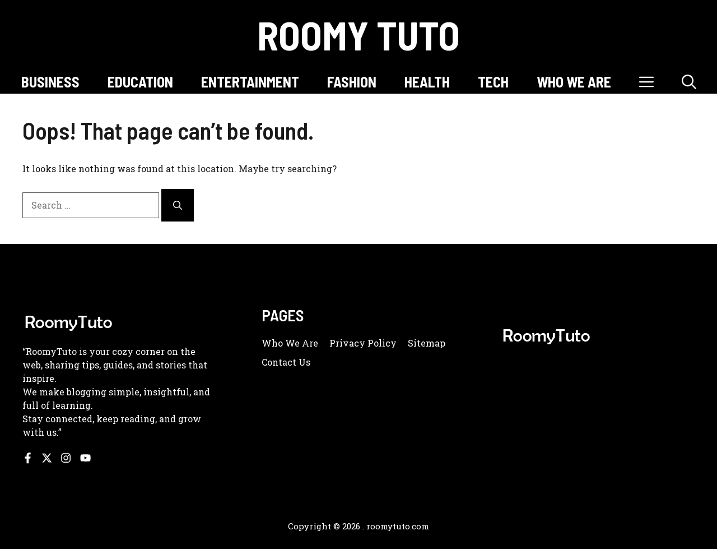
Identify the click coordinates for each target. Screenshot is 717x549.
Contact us (286, 362)
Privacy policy (363, 343)
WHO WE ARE (574, 81)
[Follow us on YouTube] (85, 458)
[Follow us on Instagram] (65, 458)
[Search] (177, 205)
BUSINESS (50, 81)
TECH (493, 81)
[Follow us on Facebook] (27, 458)
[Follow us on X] (46, 458)
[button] (689, 82)
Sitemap (426, 343)
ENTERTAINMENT (250, 81)
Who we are (290, 343)
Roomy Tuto (358, 34)
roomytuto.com (397, 526)
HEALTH (427, 81)
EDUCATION (140, 81)
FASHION (351, 81)
